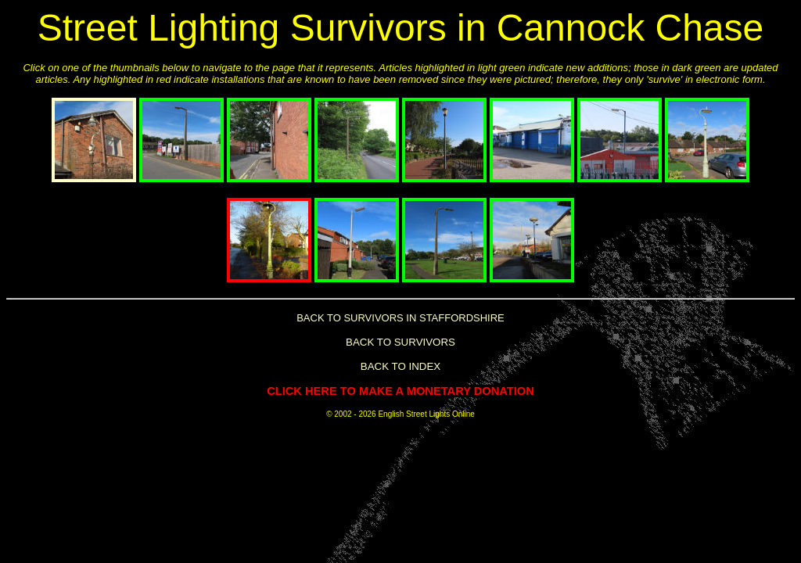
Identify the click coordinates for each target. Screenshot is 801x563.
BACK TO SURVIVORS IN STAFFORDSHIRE (400, 318)
